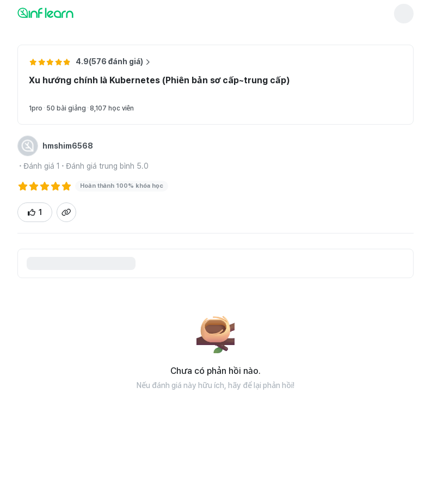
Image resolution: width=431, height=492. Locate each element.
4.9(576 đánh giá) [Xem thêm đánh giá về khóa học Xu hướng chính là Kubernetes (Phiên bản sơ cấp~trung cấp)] (113, 61)
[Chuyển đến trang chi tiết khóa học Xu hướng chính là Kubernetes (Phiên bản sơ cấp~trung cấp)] (372, 93)
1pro (35, 108)
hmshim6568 (67, 146)
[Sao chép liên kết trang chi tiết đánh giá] (66, 212)
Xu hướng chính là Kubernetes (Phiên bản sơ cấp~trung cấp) (159, 80)
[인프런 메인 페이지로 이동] (71, 12)
